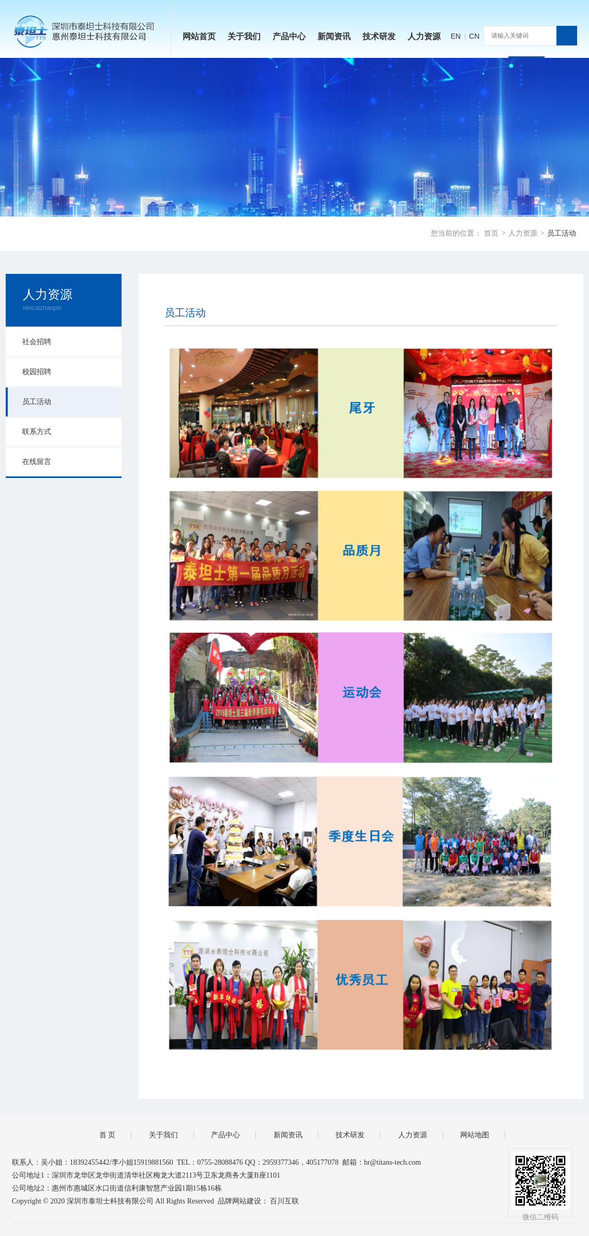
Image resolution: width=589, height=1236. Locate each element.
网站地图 (474, 1135)
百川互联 (284, 1201)
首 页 (107, 1135)
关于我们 (244, 36)
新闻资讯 (334, 36)
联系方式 (36, 432)
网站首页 (199, 36)
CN (474, 36)
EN (455, 36)
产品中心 (289, 36)
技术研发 (379, 36)
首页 (491, 233)
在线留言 (36, 462)
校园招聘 (36, 372)
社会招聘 (36, 342)
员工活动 (561, 233)
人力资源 (424, 36)
